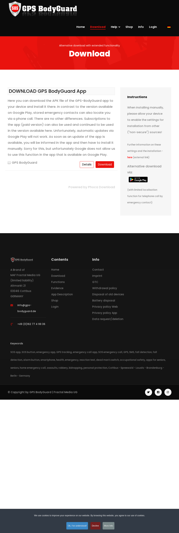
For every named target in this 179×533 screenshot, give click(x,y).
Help (114, 27)
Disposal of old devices (108, 295)
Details (87, 164)
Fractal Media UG (65, 392)
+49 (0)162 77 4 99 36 (31, 325)
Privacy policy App (104, 314)
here (130, 157)
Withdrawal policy (104, 289)
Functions (58, 283)
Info (141, 27)
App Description (62, 295)
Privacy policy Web (105, 308)
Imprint (97, 277)
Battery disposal (103, 301)
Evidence (57, 289)
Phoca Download (101, 187)
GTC (95, 283)
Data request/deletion (107, 320)
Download (98, 27)
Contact (98, 270)
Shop (129, 27)
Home (80, 27)
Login (153, 27)
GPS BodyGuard (24, 162)
